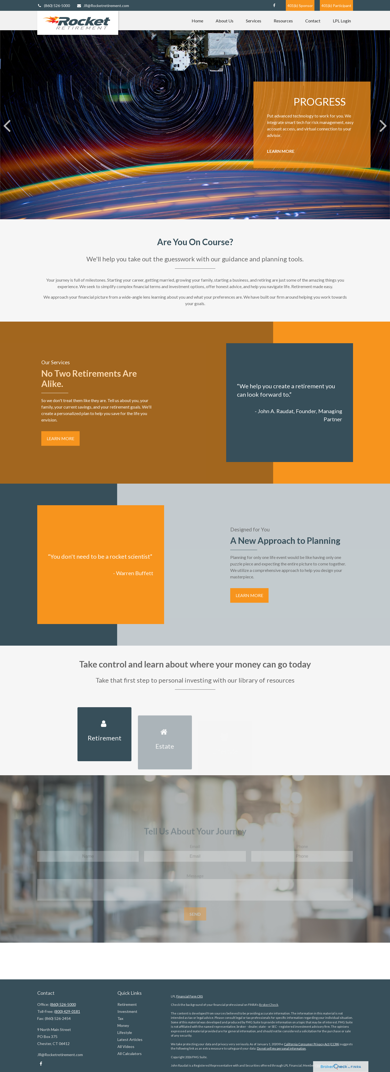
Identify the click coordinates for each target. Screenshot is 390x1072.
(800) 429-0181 (67, 1011)
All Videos (125, 1046)
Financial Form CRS (189, 996)
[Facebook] (274, 5)
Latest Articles (130, 1039)
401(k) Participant (336, 5)
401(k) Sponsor (300, 5)
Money (123, 1025)
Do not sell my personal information (281, 1048)
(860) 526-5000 (53, 5)
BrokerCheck (268, 1004)
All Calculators (129, 1053)
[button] (197, 20)
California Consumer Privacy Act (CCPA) (311, 1044)
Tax (120, 1018)
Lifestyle (124, 1032)
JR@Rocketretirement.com (103, 5)
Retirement (127, 1004)
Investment (127, 1011)
